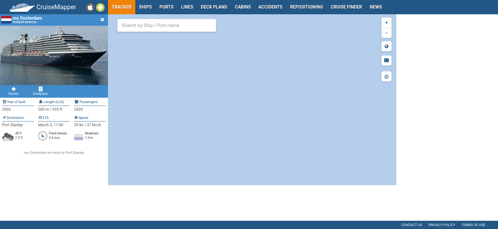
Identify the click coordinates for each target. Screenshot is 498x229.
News (376, 7)
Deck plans (214, 7)
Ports (166, 7)
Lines (187, 7)
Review (13, 91)
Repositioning (306, 7)
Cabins (243, 7)
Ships (145, 7)
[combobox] (167, 25)
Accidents (271, 7)
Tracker (121, 7)
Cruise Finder (346, 7)
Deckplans (40, 91)
